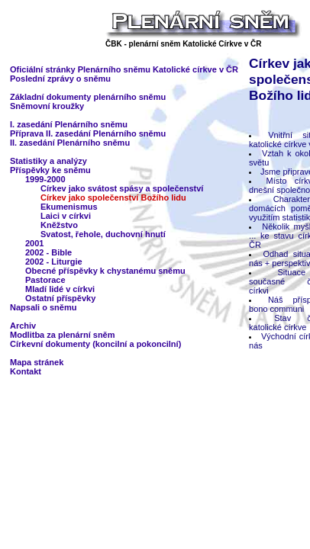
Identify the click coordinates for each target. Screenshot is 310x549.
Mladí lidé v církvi (60, 289)
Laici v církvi (65, 215)
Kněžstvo (59, 225)
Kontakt (25, 371)
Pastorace (45, 279)
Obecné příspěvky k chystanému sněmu (105, 270)
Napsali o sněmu (43, 307)
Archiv (23, 325)
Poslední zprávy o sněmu (60, 78)
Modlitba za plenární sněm (62, 334)
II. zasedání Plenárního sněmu (70, 142)
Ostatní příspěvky (60, 298)
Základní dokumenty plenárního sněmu (88, 96)
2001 (34, 243)
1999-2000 (45, 179)
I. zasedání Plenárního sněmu (69, 124)
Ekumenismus (69, 206)
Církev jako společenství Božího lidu (113, 197)
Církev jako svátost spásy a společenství (121, 188)
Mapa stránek (36, 362)
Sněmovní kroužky (47, 106)
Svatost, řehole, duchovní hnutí (103, 234)
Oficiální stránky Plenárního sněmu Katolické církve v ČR (124, 69)
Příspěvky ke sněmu (50, 170)
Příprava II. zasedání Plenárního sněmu (88, 133)
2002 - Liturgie (53, 261)
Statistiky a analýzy (48, 160)
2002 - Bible (48, 252)
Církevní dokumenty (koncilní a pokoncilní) (95, 343)
